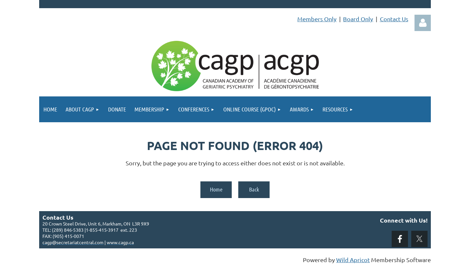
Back (254, 189)
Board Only (358, 18)
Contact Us (394, 18)
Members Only (317, 18)
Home (216, 189)
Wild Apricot (353, 259)
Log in (423, 23)
